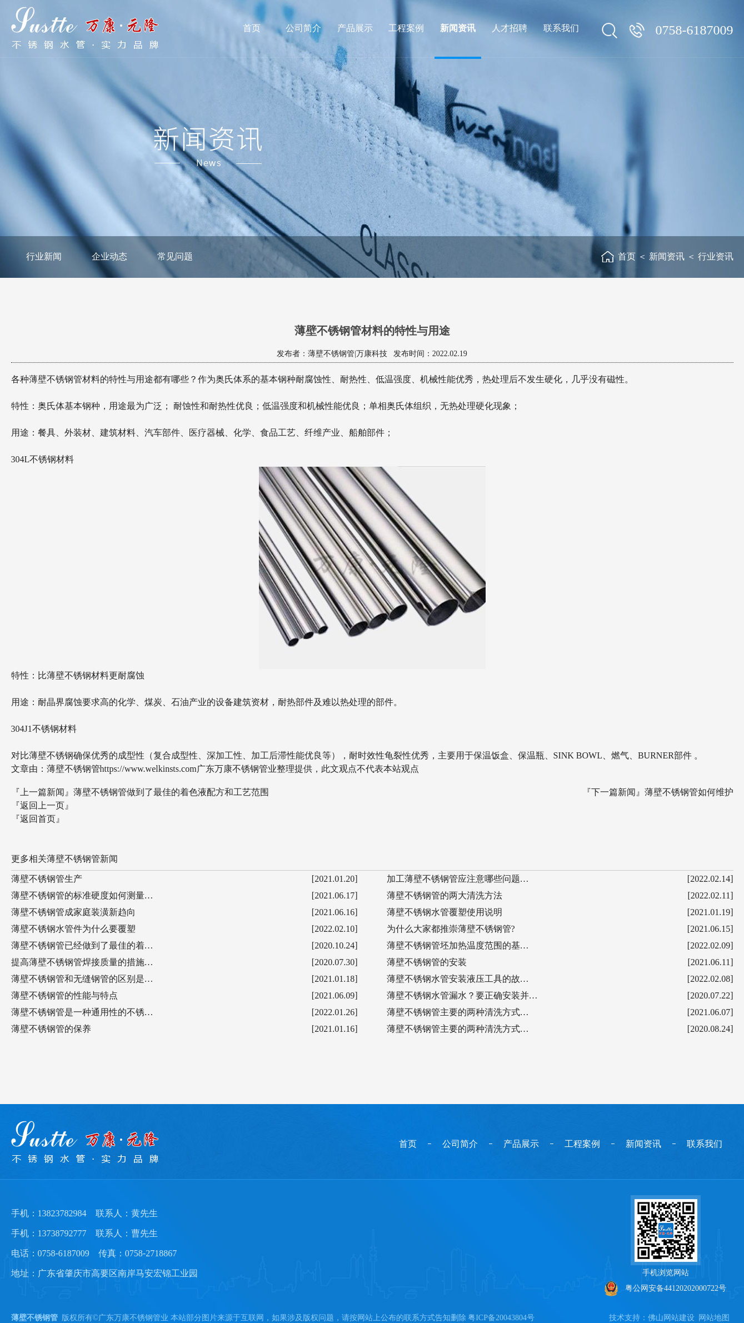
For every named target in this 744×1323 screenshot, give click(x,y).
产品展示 (521, 1144)
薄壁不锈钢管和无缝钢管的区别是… (82, 978)
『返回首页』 (37, 818)
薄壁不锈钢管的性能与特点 (64, 995)
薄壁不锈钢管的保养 (51, 1029)
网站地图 (714, 1318)
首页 (627, 256)
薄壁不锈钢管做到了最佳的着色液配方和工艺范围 (171, 792)
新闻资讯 (667, 256)
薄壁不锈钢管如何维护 (689, 792)
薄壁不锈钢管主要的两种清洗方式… (458, 1012)
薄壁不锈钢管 (34, 1318)
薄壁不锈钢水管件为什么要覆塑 (73, 928)
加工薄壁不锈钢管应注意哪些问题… (458, 878)
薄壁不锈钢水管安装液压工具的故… (458, 978)
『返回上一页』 (42, 805)
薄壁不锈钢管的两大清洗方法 (444, 895)
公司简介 (460, 1144)
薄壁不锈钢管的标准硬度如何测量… (82, 895)
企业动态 (109, 256)
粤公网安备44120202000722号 (665, 1288)
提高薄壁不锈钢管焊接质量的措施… (82, 962)
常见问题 (175, 256)
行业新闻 (44, 256)
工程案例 (582, 1144)
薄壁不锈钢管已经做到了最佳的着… (82, 945)
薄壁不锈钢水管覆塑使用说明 (444, 912)
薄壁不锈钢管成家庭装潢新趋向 (73, 912)
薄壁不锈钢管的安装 (427, 962)
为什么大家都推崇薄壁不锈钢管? (451, 928)
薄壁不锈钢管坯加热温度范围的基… (458, 945)
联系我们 (704, 1144)
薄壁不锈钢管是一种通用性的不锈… (82, 1012)
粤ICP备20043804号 (501, 1318)
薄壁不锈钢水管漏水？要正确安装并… (462, 995)
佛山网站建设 (671, 1318)
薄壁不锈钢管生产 (46, 878)
